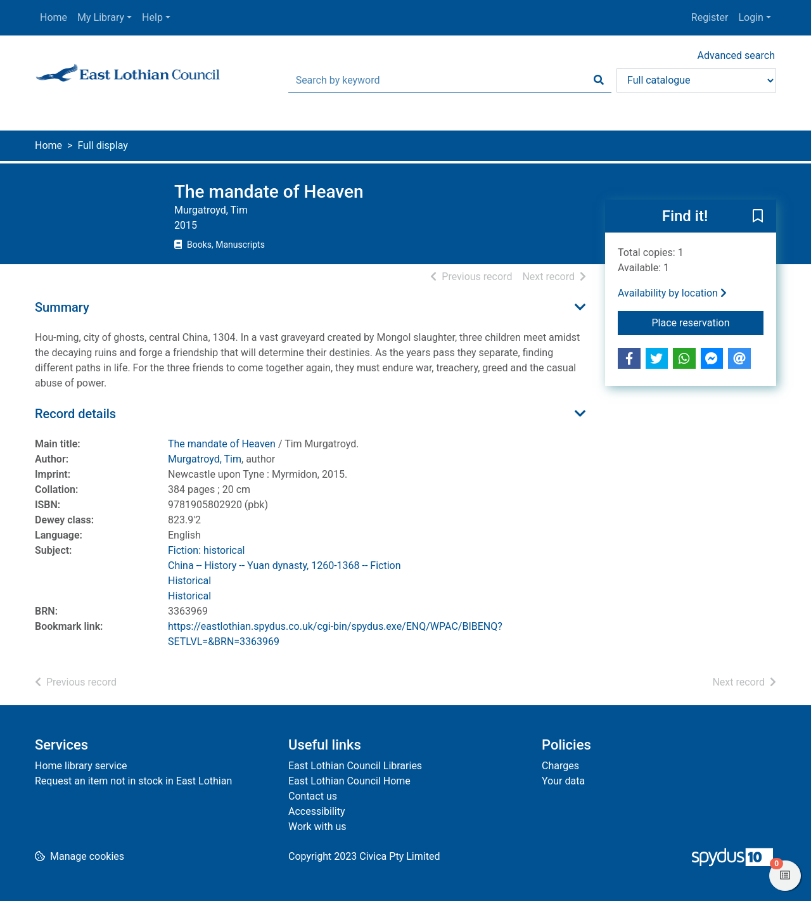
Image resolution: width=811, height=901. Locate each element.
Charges (560, 766)
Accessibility (316, 811)
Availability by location (672, 293)
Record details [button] (75, 413)
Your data (563, 781)
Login (750, 17)
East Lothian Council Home (349, 781)
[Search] (598, 80)
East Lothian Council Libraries (355, 766)
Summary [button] (62, 307)
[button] (757, 216)
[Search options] (696, 80)
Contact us (312, 796)
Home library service (81, 766)
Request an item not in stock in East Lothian (133, 781)
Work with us (317, 827)
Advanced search (736, 55)
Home (53, 17)
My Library (100, 17)
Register (710, 17)
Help (152, 17)
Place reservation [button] (708, 322)
